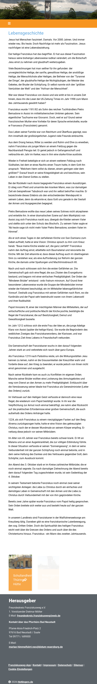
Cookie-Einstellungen (20, 669)
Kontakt (37, 665)
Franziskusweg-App (19, 665)
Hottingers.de (25, 681)
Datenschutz (65, 665)
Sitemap (78, 665)
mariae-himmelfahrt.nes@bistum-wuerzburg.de (36, 646)
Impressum (49, 665)
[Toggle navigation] (8, 23)
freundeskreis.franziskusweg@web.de (38, 615)
